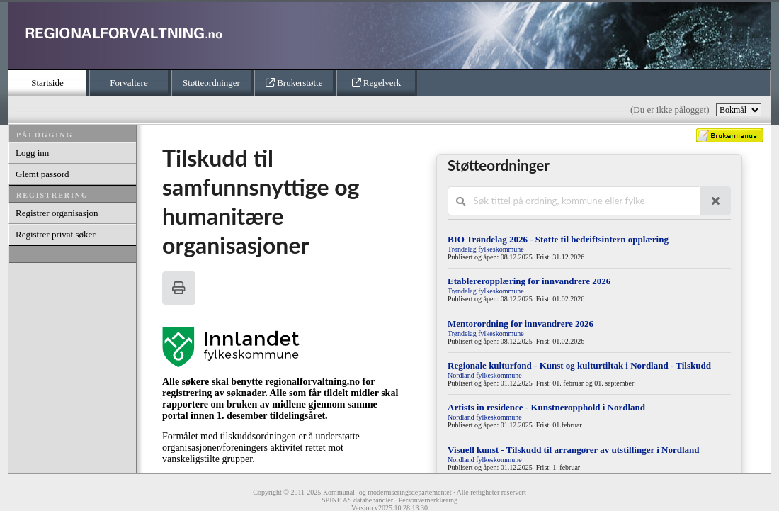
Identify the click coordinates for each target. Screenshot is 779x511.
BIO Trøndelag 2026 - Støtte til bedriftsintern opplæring (558, 239)
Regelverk (377, 82)
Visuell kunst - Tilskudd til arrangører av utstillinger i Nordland (574, 449)
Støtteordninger (211, 82)
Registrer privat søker (56, 234)
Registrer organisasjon (57, 213)
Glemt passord (42, 174)
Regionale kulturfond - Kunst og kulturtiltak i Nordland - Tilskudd (579, 365)
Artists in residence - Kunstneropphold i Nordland (546, 407)
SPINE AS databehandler (357, 500)
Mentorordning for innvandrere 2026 (520, 323)
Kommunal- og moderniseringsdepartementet (387, 492)
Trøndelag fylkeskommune (486, 249)
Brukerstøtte (294, 82)
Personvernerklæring (428, 500)
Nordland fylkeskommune (485, 375)
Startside (47, 82)
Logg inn (32, 152)
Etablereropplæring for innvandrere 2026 (529, 281)
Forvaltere (128, 82)
